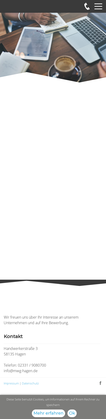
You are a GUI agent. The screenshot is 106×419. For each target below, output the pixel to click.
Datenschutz (30, 383)
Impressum (12, 383)
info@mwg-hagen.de (21, 370)
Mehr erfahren (48, 413)
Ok (72, 413)
